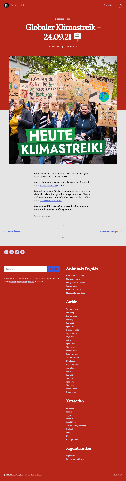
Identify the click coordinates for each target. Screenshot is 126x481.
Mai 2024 (70, 313)
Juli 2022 (70, 340)
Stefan (56, 47)
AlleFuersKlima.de (49, 186)
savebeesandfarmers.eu (52, 201)
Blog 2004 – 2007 (74, 279)
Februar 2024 (72, 316)
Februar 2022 (72, 351)
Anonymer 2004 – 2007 (76, 283)
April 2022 (71, 344)
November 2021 (73, 358)
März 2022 (71, 347)
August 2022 (72, 337)
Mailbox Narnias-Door (76, 293)
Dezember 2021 (73, 354)
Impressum (71, 456)
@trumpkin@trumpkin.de (23, 282)
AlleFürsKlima (42, 217)
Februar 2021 (72, 389)
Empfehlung (60, 20)
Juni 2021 (70, 375)
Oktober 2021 (72, 361)
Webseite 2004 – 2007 (76, 276)
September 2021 (73, 365)
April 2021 (70, 382)
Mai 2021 (70, 378)
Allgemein (70, 408)
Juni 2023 (70, 323)
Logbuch (70, 429)
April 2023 (71, 326)
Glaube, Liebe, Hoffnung (77, 426)
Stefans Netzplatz (17, 475)
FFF (49, 217)
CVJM (69, 415)
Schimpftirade (72, 440)
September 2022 (73, 333)
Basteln (69, 412)
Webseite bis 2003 (74, 289)
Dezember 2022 (73, 330)
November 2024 (73, 309)
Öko (69, 20)
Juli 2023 (70, 319)
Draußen (70, 419)
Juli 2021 (70, 371)
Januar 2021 (71, 392)
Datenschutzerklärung (76, 459)
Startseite (108, 5)
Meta (68, 433)
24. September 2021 (71, 47)
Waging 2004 (72, 286)
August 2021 (71, 368)
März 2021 (71, 385)
